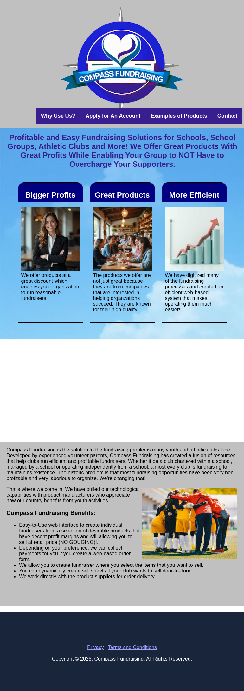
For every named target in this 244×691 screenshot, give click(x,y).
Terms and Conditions (132, 647)
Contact (227, 116)
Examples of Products (179, 116)
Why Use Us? (58, 116)
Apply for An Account (113, 116)
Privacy (95, 647)
